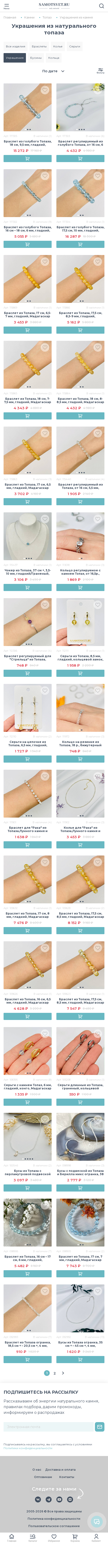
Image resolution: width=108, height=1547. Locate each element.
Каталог (33, 1541)
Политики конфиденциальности (28, 1448)
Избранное (54, 1541)
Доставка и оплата (60, 1469)
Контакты (66, 1477)
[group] (28, 107)
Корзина (75, 1541)
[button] (25, 129)
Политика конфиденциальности (54, 1518)
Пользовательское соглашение (54, 1526)
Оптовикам (43, 1477)
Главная (11, 1541)
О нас (36, 1469)
